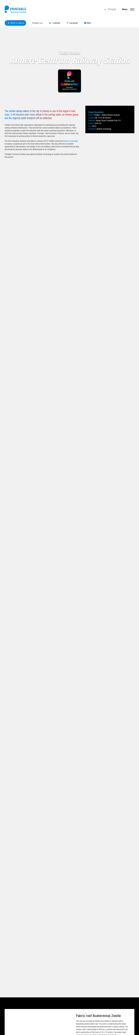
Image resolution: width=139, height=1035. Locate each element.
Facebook (72, 23)
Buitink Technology (70, 141)
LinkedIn (54, 23)
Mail (87, 23)
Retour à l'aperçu (15, 23)
